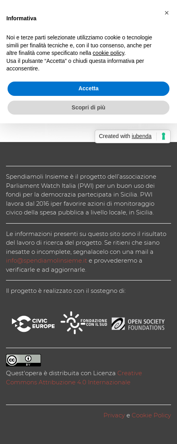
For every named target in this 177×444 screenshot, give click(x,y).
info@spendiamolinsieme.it (46, 260)
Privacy (114, 415)
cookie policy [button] (108, 53)
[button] (166, 12)
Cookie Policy (151, 415)
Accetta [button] (88, 88)
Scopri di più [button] (88, 107)
